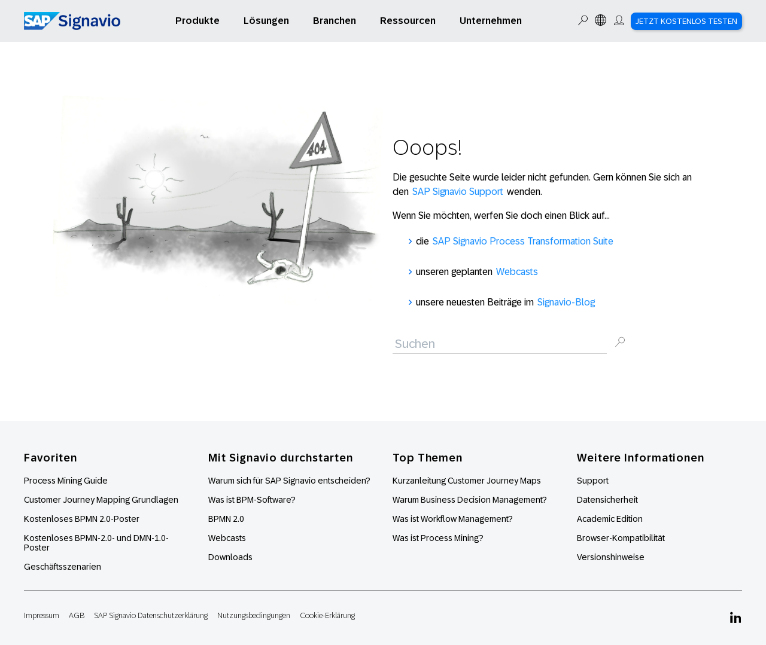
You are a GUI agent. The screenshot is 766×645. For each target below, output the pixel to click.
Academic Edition (610, 519)
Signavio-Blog (566, 302)
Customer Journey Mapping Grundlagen (101, 500)
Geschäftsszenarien (62, 566)
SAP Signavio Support (457, 192)
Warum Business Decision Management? (470, 500)
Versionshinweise (611, 557)
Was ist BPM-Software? (252, 500)
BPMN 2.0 (226, 519)
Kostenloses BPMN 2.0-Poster (81, 519)
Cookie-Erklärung (327, 615)
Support (593, 480)
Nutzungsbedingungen (253, 615)
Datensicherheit (607, 500)
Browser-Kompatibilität (621, 538)
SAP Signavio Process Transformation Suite (523, 241)
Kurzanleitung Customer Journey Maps (467, 480)
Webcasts (517, 272)
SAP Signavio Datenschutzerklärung (151, 615)
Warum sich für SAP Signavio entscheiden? (289, 480)
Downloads (230, 557)
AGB (76, 615)
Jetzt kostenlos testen (686, 21)
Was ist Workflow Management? (453, 519)
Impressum (41, 615)
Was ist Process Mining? (438, 538)
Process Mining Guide (66, 480)
